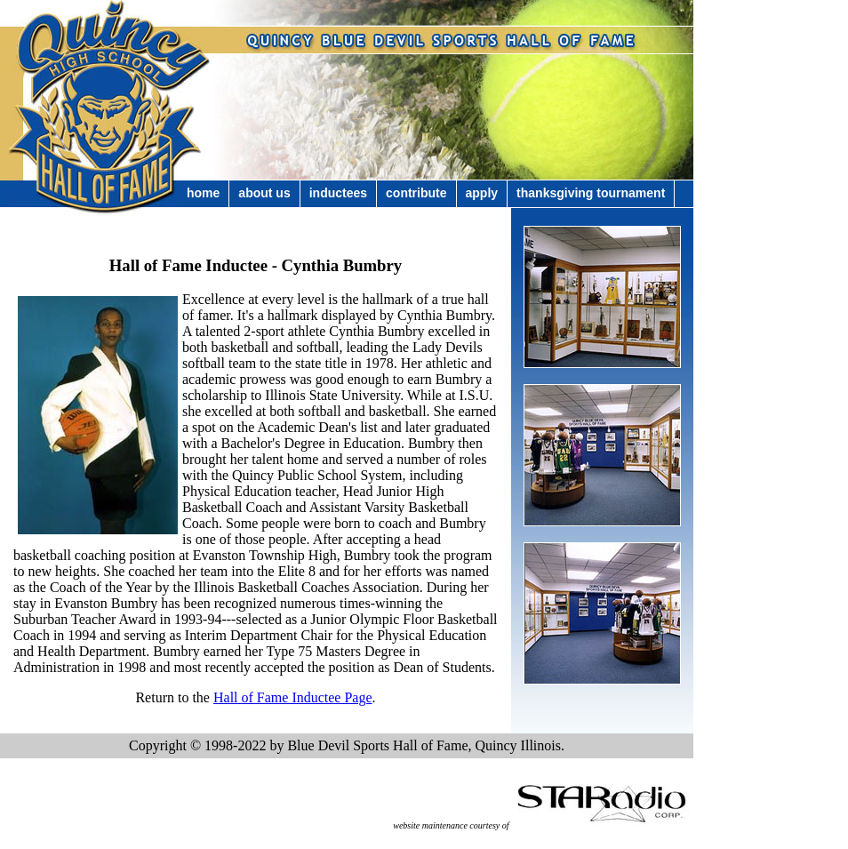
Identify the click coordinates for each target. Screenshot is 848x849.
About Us (264, 193)
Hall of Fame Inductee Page (292, 697)
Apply (482, 193)
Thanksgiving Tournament (590, 193)
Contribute (416, 193)
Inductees (338, 193)
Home (203, 193)
